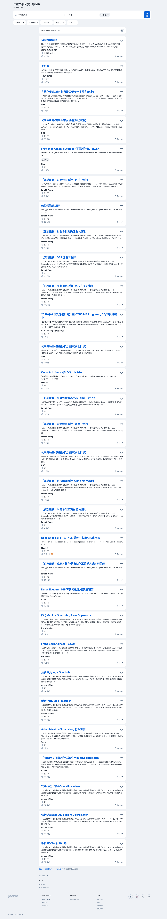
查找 (147, 14)
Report (119, 56)
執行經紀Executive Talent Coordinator (64, 814)
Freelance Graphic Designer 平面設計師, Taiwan (70, 148)
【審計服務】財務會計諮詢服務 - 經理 (63, 231)
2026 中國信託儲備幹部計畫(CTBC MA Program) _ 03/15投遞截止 (79, 316)
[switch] (122, 30)
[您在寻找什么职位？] (37, 15)
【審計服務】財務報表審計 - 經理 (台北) (64, 179)
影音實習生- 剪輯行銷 (54, 843)
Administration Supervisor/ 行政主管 (63, 729)
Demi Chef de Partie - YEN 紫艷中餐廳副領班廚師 (70, 537)
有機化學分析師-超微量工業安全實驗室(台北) (67, 91)
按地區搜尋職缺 (44, 887)
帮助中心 (45, 902)
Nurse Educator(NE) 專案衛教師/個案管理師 (67, 589)
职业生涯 (45, 906)
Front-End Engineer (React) (58, 643)
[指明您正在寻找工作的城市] (86, 15)
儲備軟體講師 (49, 40)
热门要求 (43, 876)
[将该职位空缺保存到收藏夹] (121, 40)
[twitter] (143, 896)
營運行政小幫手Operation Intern (60, 786)
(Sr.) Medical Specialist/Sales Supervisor (66, 615)
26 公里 (104, 14)
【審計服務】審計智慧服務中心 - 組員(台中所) (68, 398)
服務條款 (100, 906)
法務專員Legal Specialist (56, 672)
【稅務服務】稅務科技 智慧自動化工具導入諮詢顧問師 (73, 563)
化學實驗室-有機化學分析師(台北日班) (63, 346)
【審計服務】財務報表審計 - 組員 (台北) (64, 423)
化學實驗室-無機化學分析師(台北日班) (63, 452)
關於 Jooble (46, 899)
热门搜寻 (100, 899)
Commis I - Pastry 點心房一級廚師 (61, 372)
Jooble (21, 914)
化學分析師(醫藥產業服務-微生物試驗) (63, 120)
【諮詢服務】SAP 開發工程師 (58, 257)
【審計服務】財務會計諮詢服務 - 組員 (63, 509)
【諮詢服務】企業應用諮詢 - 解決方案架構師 (67, 285)
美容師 (45, 65)
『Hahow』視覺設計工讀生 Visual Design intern (70, 757)
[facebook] (130, 896)
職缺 (98, 902)
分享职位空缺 (74, 899)
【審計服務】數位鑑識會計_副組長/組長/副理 (67, 480)
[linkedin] (149, 896)
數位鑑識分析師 (50, 205)
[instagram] (137, 896)
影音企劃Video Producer (56, 700)
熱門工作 (42, 884)
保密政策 (100, 909)
